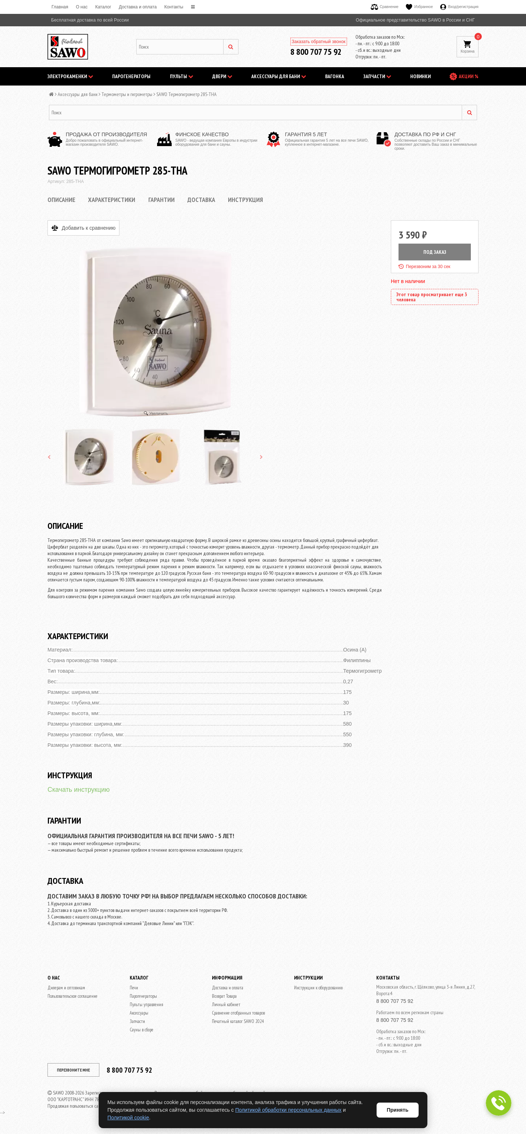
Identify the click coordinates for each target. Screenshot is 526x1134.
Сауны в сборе (141, 1030)
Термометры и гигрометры (127, 94)
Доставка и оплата (138, 6)
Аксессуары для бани (278, 76)
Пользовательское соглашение (72, 996)
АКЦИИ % (469, 76)
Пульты (181, 76)
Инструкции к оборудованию (318, 988)
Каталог (103, 6)
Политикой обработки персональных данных (288, 1110)
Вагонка (334, 76)
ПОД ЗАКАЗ (434, 252)
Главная (60, 6)
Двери (222, 76)
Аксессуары (139, 1013)
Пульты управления (146, 1004)
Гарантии (161, 199)
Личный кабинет (226, 1004)
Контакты (173, 6)
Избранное (419, 7)
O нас (82, 6)
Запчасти (377, 76)
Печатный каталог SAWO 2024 (238, 1021)
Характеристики (111, 199)
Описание (61, 199)
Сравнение (385, 7)
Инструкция (245, 199)
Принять (397, 1110)
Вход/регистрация (459, 7)
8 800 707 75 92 (316, 51)
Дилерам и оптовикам (66, 988)
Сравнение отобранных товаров (238, 1013)
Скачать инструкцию (78, 789)
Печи (134, 988)
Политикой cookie (128, 1117)
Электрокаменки (70, 76)
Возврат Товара (224, 996)
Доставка (201, 199)
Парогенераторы (131, 76)
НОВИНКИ (420, 76)
